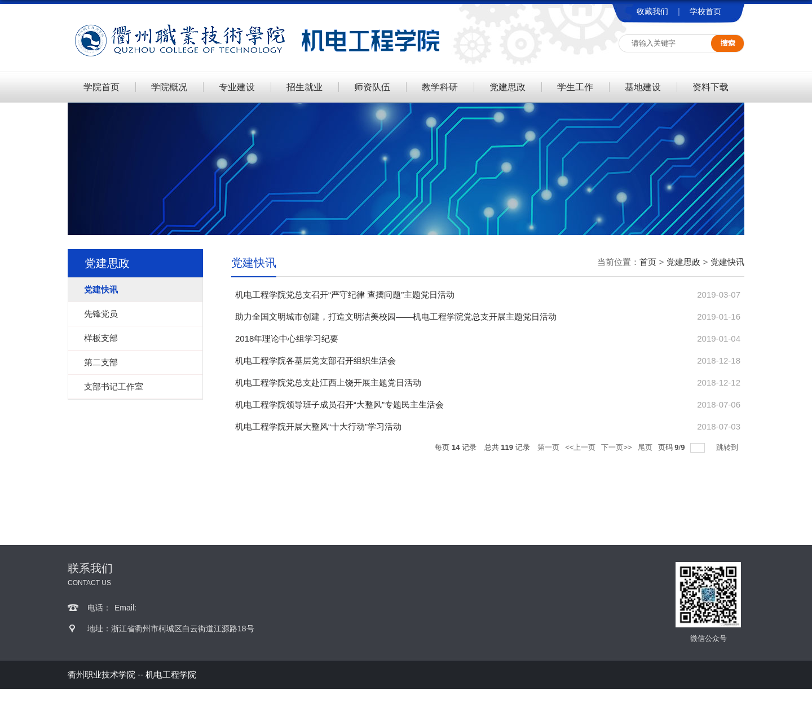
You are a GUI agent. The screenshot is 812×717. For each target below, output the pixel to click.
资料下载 (710, 87)
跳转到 (728, 447)
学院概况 (169, 87)
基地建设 (643, 87)
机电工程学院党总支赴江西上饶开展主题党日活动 (328, 382)
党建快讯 (727, 262)
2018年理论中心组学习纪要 (286, 338)
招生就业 (304, 87)
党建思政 (507, 87)
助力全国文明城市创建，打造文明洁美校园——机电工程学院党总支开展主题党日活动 (396, 316)
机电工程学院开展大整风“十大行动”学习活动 (318, 426)
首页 (647, 262)
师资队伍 (372, 87)
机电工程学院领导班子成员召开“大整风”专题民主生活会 (339, 404)
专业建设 (237, 87)
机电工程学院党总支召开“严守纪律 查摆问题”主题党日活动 (344, 294)
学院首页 (101, 87)
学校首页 (705, 11)
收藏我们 (652, 11)
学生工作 (575, 87)
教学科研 (440, 87)
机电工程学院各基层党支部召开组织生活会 (315, 360)
